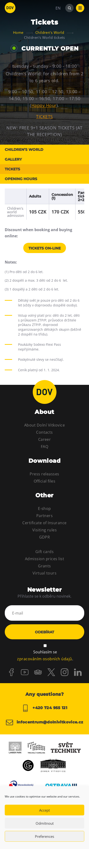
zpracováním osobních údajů (44, 658)
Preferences (44, 836)
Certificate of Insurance (44, 522)
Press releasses (44, 474)
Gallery (13, 159)
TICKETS (44, 116)
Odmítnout (45, 823)
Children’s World (24, 149)
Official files (45, 481)
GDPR (44, 537)
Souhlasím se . (45, 655)
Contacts (44, 432)
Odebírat (44, 632)
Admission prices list (44, 558)
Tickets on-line (44, 248)
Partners (44, 515)
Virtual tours (44, 573)
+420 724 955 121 (44, 708)
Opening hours (21, 179)
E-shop (44, 508)
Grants (44, 566)
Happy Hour (43, 105)
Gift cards (44, 551)
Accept (44, 810)
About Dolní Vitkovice (44, 425)
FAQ (44, 446)
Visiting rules (44, 530)
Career (44, 439)
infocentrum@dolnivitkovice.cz (44, 722)
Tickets (12, 169)
